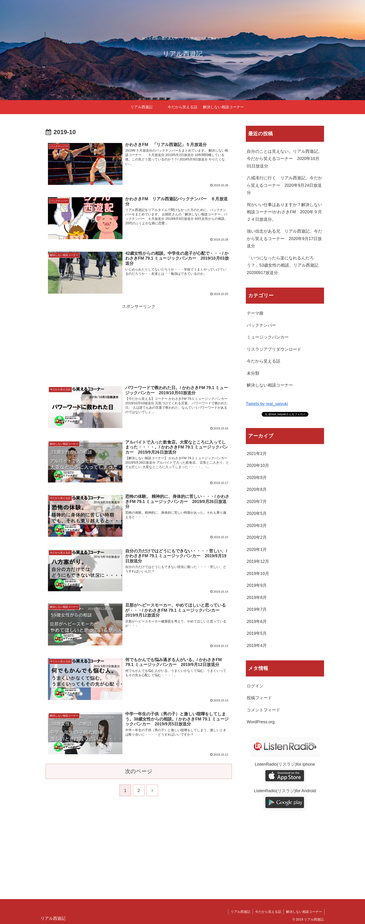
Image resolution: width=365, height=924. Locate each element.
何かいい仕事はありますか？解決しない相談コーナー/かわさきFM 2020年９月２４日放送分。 (284, 212)
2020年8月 (257, 489)
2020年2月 (257, 537)
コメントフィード (263, 710)
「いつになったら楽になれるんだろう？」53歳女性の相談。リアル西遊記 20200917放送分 (285, 265)
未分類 (253, 373)
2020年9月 (257, 477)
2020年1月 (257, 549)
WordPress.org (261, 722)
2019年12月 (258, 561)
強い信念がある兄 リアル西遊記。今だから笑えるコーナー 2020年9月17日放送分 (284, 238)
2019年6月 (257, 621)
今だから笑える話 (263, 361)
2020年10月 (258, 465)
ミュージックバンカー (268, 337)
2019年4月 (257, 645)
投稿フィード (259, 698)
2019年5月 (257, 633)
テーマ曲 (255, 313)
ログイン (255, 686)
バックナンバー (261, 325)
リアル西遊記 (240, 912)
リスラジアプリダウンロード (274, 349)
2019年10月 (258, 573)
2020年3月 (257, 525)
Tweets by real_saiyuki (267, 403)
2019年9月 (257, 585)
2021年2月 (257, 453)
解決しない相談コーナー (270, 385)
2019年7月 (257, 609)
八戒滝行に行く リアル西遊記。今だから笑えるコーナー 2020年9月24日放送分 (284, 185)
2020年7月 (257, 501)
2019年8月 (257, 597)
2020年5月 (257, 513)
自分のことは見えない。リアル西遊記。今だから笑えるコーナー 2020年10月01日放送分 (284, 158)
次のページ (138, 771)
